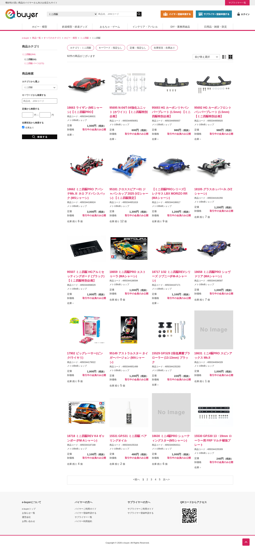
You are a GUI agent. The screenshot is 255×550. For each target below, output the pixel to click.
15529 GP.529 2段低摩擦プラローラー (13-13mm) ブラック (171, 358)
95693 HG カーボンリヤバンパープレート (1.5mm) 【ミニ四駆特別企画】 (171, 112)
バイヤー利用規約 (83, 521)
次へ (165, 479)
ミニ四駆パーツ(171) (34, 63)
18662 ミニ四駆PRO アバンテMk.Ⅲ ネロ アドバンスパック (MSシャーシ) (86, 193)
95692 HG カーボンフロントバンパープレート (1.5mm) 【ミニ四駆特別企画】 (213, 112)
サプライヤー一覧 (237, 2)
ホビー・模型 (39, 26)
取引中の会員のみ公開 (94, 129)
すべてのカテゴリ (52, 38)
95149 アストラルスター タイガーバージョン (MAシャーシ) (129, 358)
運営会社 (26, 517)
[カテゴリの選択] (72, 14)
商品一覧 (36, 38)
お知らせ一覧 (28, 513)
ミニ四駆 (84, 38)
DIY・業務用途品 (180, 26)
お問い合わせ (28, 521)
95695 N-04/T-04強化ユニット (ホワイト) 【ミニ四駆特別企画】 (129, 112)
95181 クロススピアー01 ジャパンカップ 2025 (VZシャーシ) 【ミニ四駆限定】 (129, 193)
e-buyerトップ (29, 509)
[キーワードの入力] (117, 14)
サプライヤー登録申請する (141, 513)
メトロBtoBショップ (77, 120)
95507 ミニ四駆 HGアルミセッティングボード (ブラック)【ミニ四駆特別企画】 (85, 276)
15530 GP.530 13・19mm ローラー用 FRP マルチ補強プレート (213, 440)
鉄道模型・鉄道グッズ (74, 26)
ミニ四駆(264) (29, 54)
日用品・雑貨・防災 (215, 26)
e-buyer (25, 38)
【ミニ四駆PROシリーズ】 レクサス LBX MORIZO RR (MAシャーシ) (170, 193)
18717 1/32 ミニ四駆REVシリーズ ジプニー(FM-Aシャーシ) (171, 276)
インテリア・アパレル (145, 26)
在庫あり (28, 127)
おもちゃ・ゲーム (110, 26)
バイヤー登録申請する (85, 513)
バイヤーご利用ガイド (85, 509)
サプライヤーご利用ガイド (141, 509)
